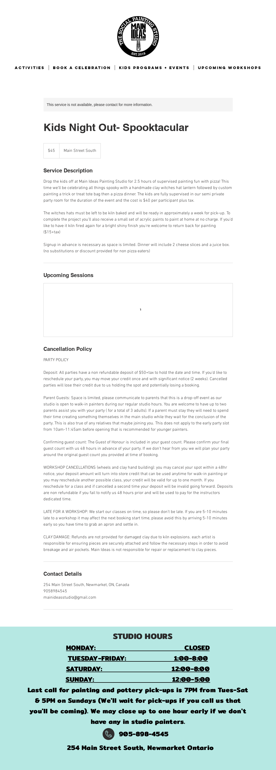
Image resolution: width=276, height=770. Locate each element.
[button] (30, 67)
